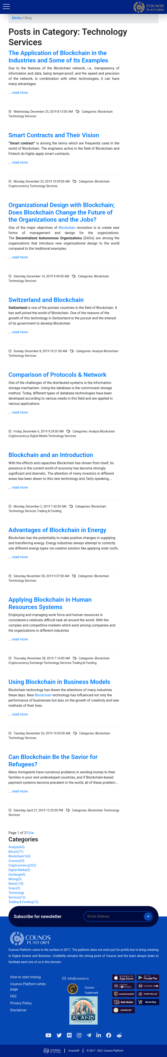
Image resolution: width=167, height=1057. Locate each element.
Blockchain (67, 228)
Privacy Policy (21, 1003)
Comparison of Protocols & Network (57, 374)
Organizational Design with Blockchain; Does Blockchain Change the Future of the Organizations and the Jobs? (61, 212)
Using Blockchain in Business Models (59, 681)
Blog (28, 18)
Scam (14, 888)
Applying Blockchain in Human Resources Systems (50, 603)
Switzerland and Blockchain (46, 299)
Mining (15, 879)
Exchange (16, 874)
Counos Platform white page (28, 986)
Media (17, 18)
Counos (16, 861)
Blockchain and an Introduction (50, 455)
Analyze (16, 847)
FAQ (13, 996)
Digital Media (19, 870)
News (15, 883)
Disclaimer (18, 1010)
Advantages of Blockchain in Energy (57, 530)
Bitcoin (15, 851)
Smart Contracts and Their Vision (53, 135)
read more (20, 92)
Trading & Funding (23, 902)
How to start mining (25, 977)
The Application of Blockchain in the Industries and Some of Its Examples (58, 56)
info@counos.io (78, 978)
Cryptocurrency (22, 865)
